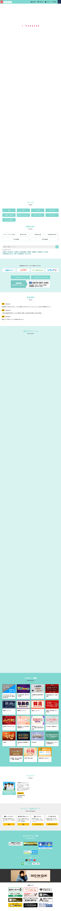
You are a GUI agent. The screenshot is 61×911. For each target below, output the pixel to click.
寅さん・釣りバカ (38, 215)
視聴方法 (40, 2)
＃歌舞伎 (4, 251)
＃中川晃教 (16, 251)
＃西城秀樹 (34, 251)
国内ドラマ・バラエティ (23, 215)
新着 (3, 304)
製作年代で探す (23, 234)
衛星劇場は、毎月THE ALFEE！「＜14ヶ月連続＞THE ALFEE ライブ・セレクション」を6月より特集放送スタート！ (26, 306)
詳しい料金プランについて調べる (40, 277)
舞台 (38, 863)
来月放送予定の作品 (52, 234)
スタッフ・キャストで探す (9, 234)
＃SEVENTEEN (21, 253)
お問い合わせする (52, 824)
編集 (9, 824)
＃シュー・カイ (28, 253)
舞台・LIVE (52, 210)
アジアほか (37, 210)
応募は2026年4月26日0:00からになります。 (9, 793)
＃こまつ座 (46, 251)
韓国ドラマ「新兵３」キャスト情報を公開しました (13, 319)
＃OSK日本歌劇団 (22, 251)
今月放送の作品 (37, 234)
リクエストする (37, 824)
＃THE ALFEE (10, 251)
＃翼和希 (29, 251)
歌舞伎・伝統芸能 (9, 215)
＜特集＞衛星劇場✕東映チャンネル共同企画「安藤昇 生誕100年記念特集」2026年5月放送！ (22, 313)
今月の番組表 (16, 239)
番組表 (33, 2)
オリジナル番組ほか (9, 220)
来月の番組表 (45, 239)
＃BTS (15, 253)
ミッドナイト (52, 215)
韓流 (23, 210)
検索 (54, 2)
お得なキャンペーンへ (20, 277)
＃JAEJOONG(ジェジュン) (8, 253)
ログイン (47, 2)
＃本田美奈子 (39, 251)
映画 (9, 210)
